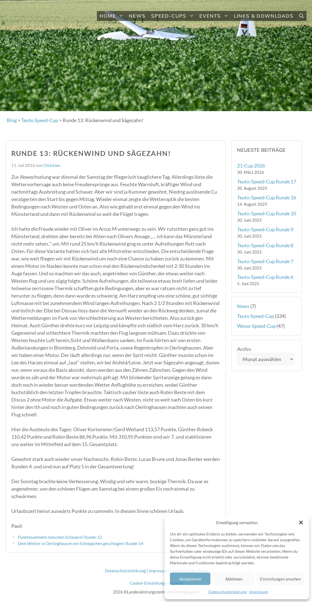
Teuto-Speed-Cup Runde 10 (266, 213)
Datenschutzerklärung (227, 591)
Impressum (258, 591)
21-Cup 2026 (251, 166)
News (137, 16)
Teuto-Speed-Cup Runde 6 (265, 277)
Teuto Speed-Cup (255, 316)
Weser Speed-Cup (256, 326)
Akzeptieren (190, 578)
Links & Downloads (264, 16)
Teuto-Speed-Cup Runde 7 (265, 261)
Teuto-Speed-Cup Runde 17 (266, 181)
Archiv (244, 349)
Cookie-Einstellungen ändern (156, 583)
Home (113, 16)
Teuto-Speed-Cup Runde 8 (265, 245)
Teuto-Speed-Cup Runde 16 (266, 197)
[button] (301, 522)
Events (215, 16)
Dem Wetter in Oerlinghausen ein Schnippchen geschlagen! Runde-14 (80, 543)
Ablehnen (233, 578)
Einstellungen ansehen (280, 578)
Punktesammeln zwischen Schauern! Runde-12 (60, 537)
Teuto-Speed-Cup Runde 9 (265, 229)
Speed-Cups (174, 16)
